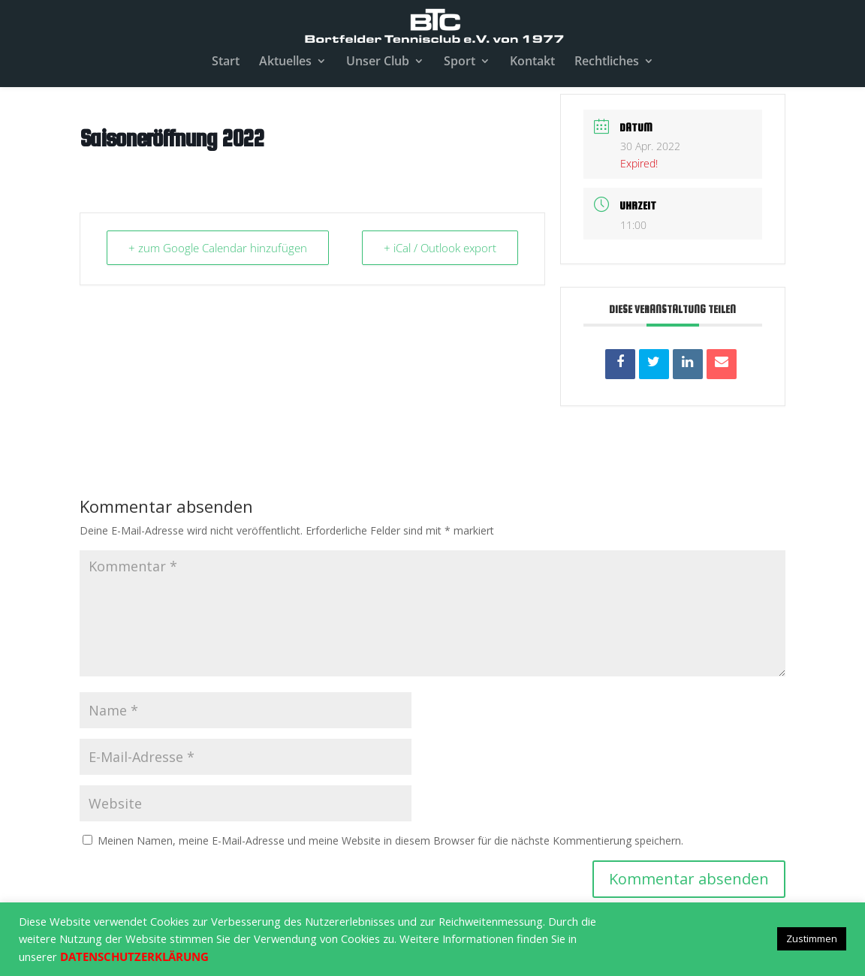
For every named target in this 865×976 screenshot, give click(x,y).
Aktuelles (285, 62)
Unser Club (377, 62)
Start (226, 62)
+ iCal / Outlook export (440, 247)
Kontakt (532, 62)
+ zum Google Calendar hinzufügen (217, 247)
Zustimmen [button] (811, 938)
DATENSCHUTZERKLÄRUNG (134, 956)
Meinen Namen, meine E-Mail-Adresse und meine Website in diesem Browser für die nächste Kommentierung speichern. (390, 840)
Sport (459, 62)
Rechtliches (606, 62)
